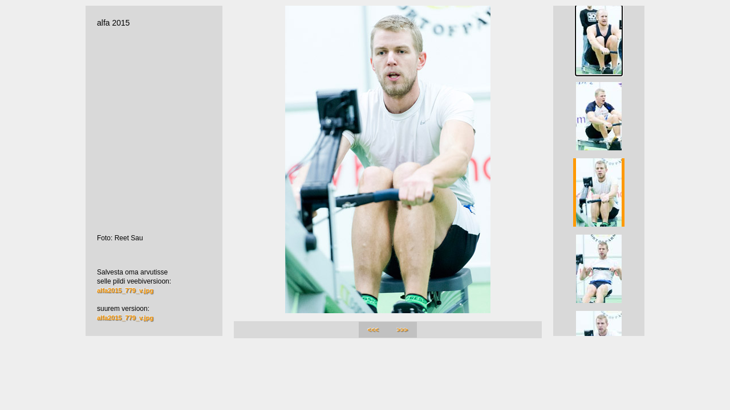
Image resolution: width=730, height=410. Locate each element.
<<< (373, 329)
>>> (402, 329)
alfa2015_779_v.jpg (125, 290)
